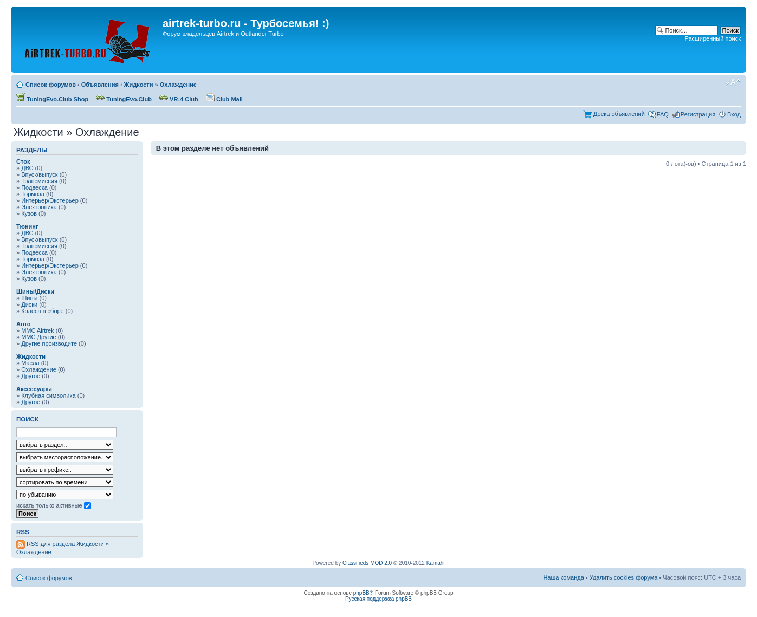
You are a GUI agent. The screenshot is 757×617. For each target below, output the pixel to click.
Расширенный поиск (712, 38)
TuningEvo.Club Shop (52, 99)
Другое (30, 376)
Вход (734, 114)
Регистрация (698, 114)
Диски (29, 304)
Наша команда (563, 577)
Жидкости (31, 356)
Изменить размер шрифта (733, 82)
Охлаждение (38, 369)
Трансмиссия (39, 181)
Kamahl (435, 563)
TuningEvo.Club (124, 99)
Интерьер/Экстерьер (50, 200)
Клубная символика (48, 395)
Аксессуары (34, 389)
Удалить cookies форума (624, 577)
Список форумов (50, 84)
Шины (29, 298)
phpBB (361, 593)
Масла (30, 363)
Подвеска (34, 187)
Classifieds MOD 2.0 (367, 563)
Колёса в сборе (42, 311)
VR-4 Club (178, 99)
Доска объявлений (619, 114)
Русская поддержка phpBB (378, 599)
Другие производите (49, 343)
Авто (23, 324)
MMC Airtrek (37, 330)
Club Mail (224, 99)
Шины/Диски (35, 291)
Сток (23, 161)
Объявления (100, 84)
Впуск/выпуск (39, 174)
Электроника (39, 207)
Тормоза (32, 194)
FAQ (663, 114)
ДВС (27, 168)
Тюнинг (27, 226)
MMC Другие (38, 337)
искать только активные (53, 505)
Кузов (29, 213)
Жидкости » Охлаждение (160, 84)
